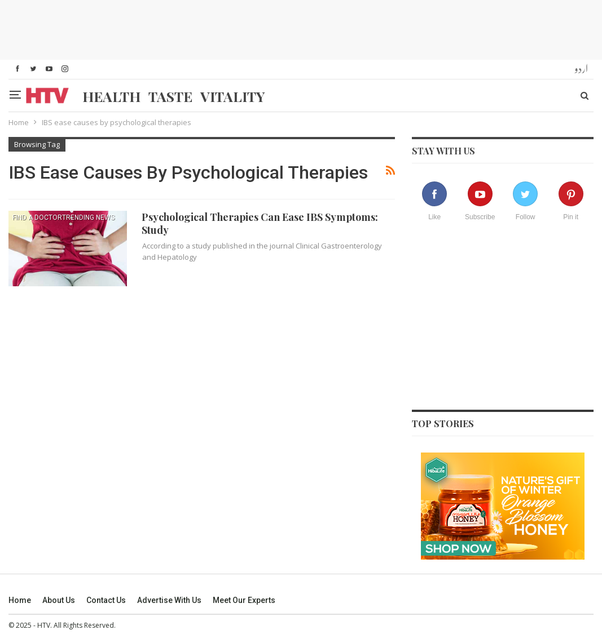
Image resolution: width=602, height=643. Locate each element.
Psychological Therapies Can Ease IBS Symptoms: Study (260, 223)
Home (19, 600)
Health (111, 96)
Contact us (106, 600)
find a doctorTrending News (63, 217)
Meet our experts (244, 600)
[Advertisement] (301, 28)
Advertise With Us (169, 600)
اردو (581, 69)
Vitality (232, 96)
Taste (170, 96)
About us (58, 600)
